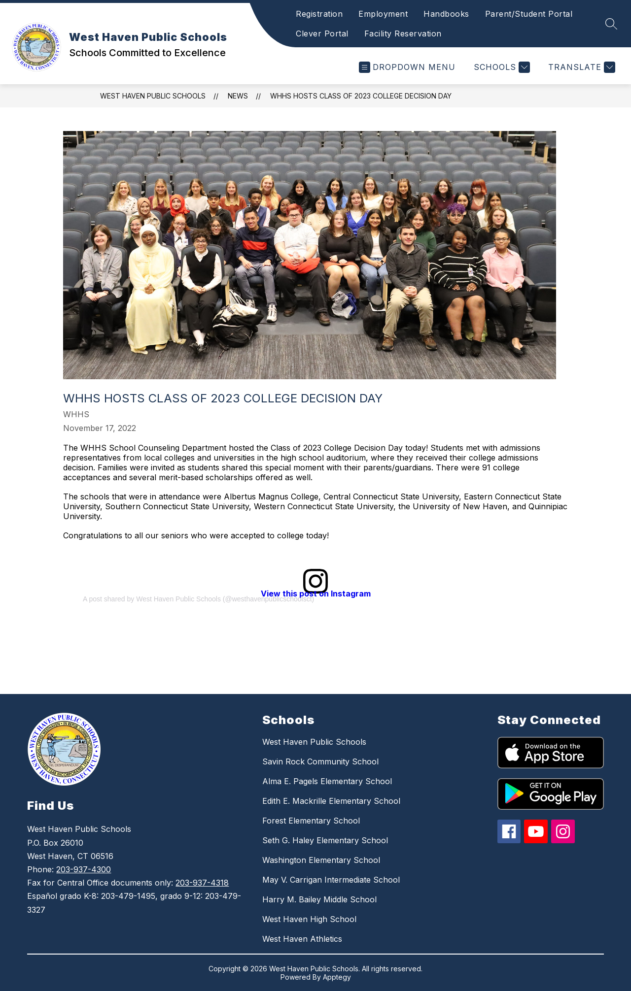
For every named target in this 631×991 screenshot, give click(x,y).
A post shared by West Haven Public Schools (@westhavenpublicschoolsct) (198, 599)
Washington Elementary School (321, 860)
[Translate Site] (580, 67)
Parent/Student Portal (529, 14)
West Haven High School (309, 919)
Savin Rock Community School (320, 761)
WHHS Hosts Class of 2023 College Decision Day (361, 96)
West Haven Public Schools (153, 96)
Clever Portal (322, 33)
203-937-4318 (202, 883)
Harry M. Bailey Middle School (319, 899)
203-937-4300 (83, 869)
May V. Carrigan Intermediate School (331, 880)
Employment (383, 14)
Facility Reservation (403, 33)
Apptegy (337, 977)
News (238, 96)
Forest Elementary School (311, 821)
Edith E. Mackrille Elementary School (331, 801)
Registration (319, 14)
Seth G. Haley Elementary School (325, 840)
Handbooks (446, 14)
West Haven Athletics (302, 939)
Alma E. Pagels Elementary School (327, 781)
